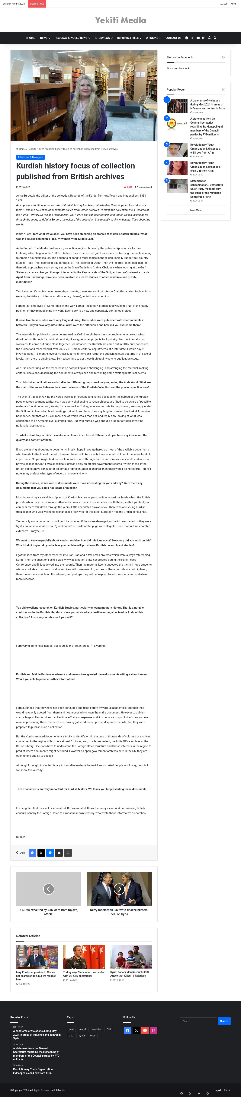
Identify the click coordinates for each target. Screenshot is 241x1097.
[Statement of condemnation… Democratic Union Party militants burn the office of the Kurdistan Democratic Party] (177, 186)
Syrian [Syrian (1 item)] (82, 1035)
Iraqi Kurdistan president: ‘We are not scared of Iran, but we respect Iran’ (36, 976)
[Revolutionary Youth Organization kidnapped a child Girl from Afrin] (177, 168)
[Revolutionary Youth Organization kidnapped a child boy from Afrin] (177, 150)
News (43, 37)
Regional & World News (71, 37)
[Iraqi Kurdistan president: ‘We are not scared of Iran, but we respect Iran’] (37, 957)
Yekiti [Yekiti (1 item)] (92, 1035)
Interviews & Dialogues (30, 157)
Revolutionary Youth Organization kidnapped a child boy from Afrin (205, 148)
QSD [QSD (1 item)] (71, 1035)
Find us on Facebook (178, 68)
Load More (196, 210)
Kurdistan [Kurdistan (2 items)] (96, 1029)
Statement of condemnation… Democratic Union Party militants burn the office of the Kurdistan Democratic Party (206, 188)
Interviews (102, 37)
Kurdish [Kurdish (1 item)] (82, 1029)
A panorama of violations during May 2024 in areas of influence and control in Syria (207, 104)
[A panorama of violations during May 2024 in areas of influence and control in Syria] (177, 106)
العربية (223, 3)
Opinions (152, 37)
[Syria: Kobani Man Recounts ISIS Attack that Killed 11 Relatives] (131, 957)
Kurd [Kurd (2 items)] (71, 1029)
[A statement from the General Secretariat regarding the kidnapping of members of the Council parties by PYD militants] (177, 124)
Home (30, 37)
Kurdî (233, 3)
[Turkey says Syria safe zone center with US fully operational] (84, 957)
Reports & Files (128, 37)
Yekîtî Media (58, 1090)
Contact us (173, 37)
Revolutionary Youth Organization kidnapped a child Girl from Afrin (205, 166)
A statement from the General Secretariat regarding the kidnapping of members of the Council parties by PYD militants (206, 126)
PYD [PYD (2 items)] (109, 1029)
